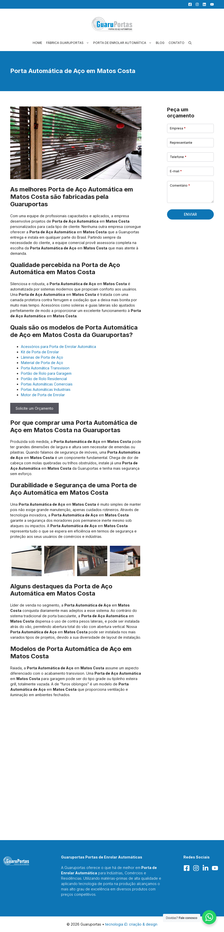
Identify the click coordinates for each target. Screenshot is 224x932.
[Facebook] (189, 4)
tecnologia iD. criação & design (131, 924)
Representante (181, 142)
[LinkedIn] (203, 4)
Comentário (180, 185)
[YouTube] (210, 4)
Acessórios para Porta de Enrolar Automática (58, 346)
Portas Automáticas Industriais (45, 389)
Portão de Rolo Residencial (44, 379)
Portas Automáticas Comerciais (47, 384)
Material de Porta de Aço (42, 362)
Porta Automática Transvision (45, 368)
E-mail (176, 171)
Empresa (178, 128)
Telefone (178, 157)
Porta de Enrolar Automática (123, 43)
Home (37, 43)
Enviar (190, 214)
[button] (190, 43)
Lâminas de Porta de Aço (42, 357)
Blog (160, 43)
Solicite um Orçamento (34, 408)
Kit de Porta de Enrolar (40, 352)
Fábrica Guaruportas (68, 43)
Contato (176, 43)
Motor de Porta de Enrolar (43, 395)
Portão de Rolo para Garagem (46, 373)
